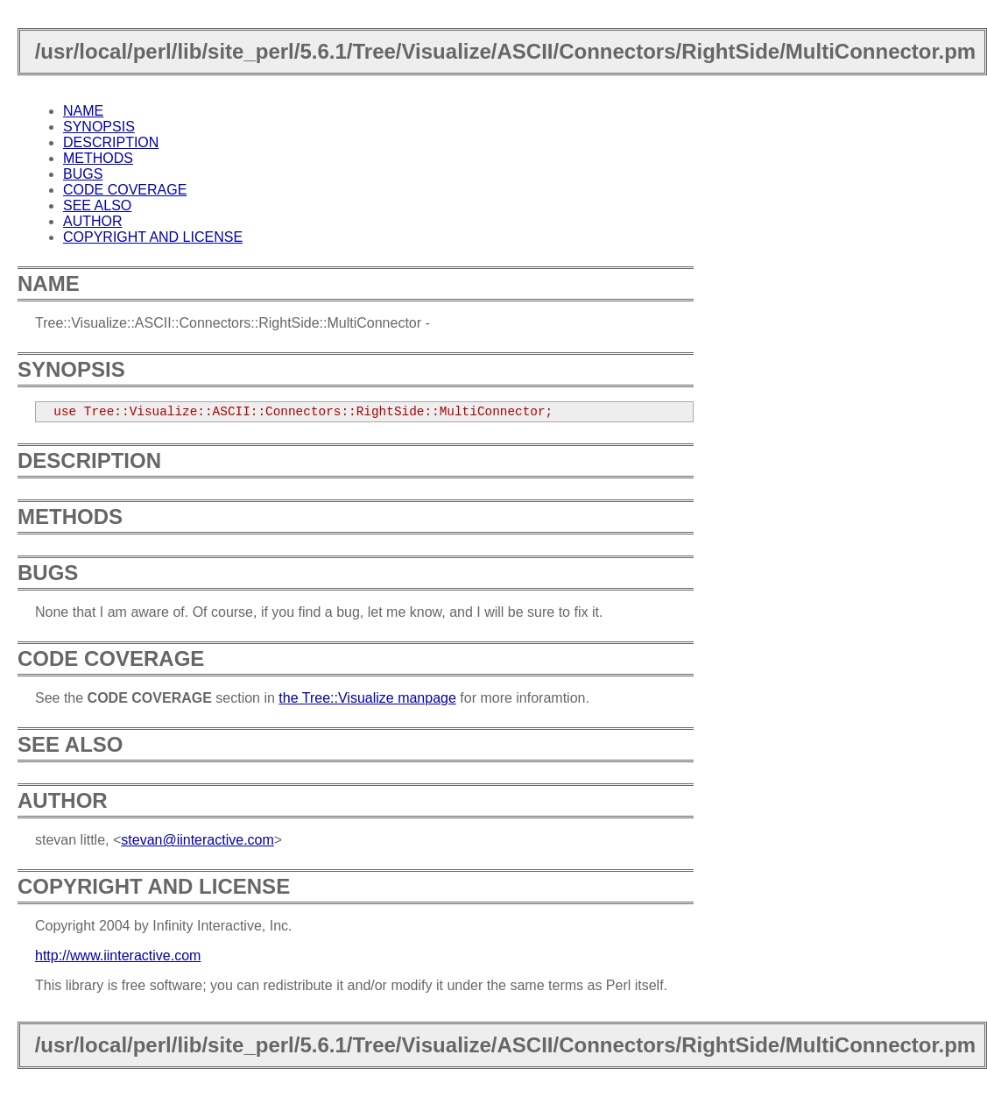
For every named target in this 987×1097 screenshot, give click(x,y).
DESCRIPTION (111, 142)
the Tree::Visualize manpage (367, 697)
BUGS (82, 173)
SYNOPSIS (99, 126)
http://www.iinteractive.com (118, 955)
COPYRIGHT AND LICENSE (153, 237)
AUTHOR (93, 221)
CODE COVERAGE (125, 189)
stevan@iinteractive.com (197, 839)
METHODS (98, 158)
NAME (83, 110)
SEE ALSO (97, 205)
